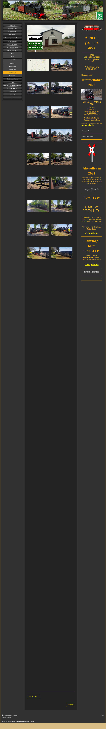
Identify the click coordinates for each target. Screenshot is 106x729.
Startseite (70, 704)
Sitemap (15, 715)
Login (102, 715)
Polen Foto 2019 (33, 697)
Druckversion (7, 715)
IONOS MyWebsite (23, 721)
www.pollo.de (87, 125)
